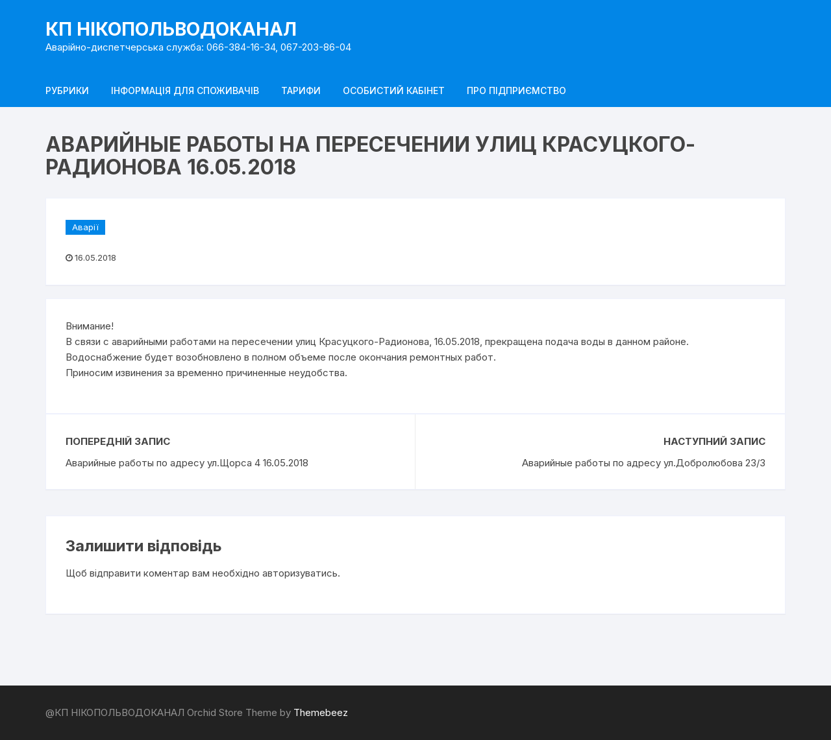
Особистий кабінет (394, 90)
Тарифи (301, 90)
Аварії (85, 227)
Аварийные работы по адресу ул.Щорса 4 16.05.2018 (187, 463)
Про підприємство (516, 90)
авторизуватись (300, 573)
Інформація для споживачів (185, 90)
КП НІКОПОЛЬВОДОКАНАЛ (171, 29)
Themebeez (320, 712)
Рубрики (67, 90)
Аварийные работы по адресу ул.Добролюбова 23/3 (643, 463)
